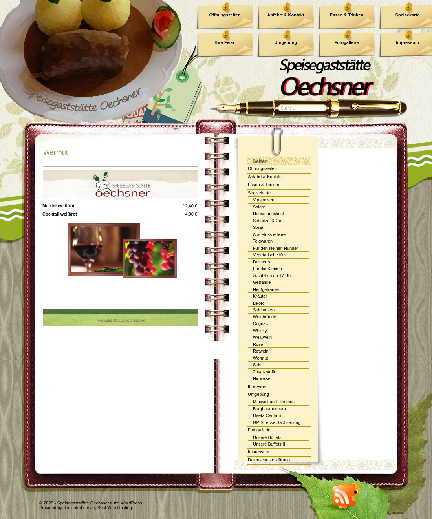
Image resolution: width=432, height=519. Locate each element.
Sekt (257, 364)
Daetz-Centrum (267, 415)
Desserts (261, 262)
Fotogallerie (259, 430)
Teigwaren (263, 241)
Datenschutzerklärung (269, 459)
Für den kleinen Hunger (275, 248)
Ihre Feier (257, 386)
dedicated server (79, 507)
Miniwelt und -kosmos (274, 401)
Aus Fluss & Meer (270, 234)
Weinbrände (264, 316)
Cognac (260, 323)
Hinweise (262, 378)
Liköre (259, 303)
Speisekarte (259, 192)
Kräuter (260, 296)
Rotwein (261, 351)
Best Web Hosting (114, 507)
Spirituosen (264, 309)
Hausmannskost (268, 213)
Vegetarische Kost (270, 254)
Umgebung (258, 394)
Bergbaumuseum (269, 408)
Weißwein (262, 337)
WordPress (131, 503)
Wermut (55, 152)
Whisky (260, 330)
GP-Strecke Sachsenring (276, 422)
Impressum (258, 452)
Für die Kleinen (267, 268)
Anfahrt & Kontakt (285, 15)
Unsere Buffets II (269, 444)
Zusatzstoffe (264, 371)
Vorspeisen (263, 199)
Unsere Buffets (267, 437)
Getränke (262, 282)
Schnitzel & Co (267, 220)
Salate (259, 207)
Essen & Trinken (347, 15)
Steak (258, 227)
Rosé (258, 344)
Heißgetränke (266, 289)
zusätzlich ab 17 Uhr (272, 275)
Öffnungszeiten (224, 15)
